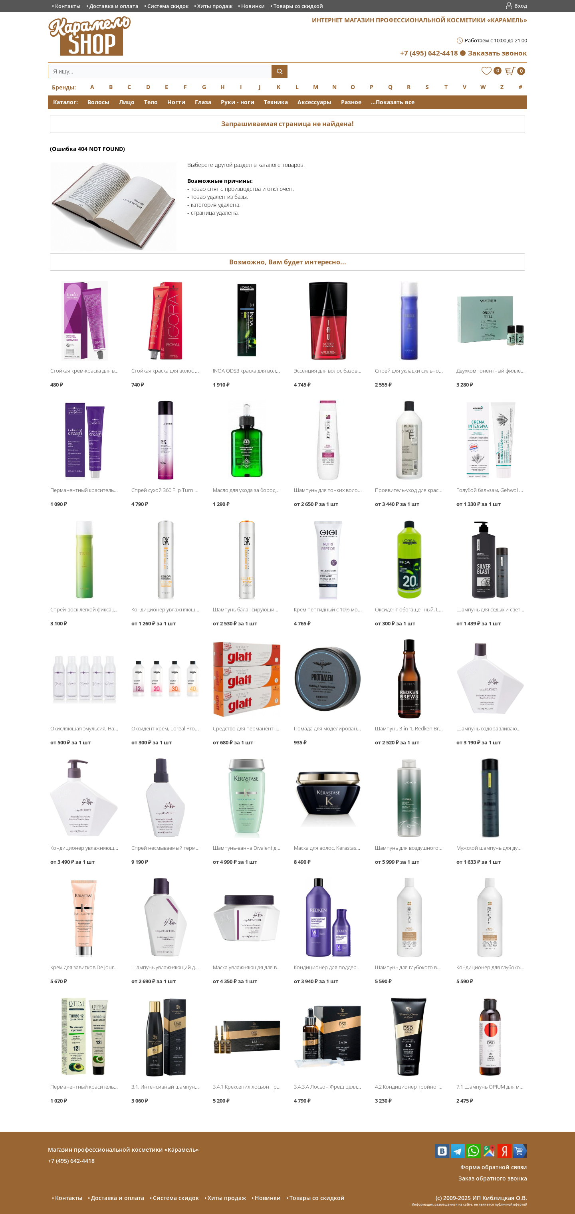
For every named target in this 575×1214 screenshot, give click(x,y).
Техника (276, 102)
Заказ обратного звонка (492, 1178)
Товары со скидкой (298, 6)
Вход (520, 5)
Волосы (98, 102)
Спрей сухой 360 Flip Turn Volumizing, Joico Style (188, 490)
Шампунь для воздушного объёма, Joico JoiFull (431, 847)
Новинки (253, 6)
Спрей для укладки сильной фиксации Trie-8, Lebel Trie (441, 370)
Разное (351, 102)
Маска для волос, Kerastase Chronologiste (343, 847)
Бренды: (64, 87)
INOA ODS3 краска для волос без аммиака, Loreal (271, 370)
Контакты (68, 6)
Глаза (203, 102)
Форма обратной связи (493, 1167)
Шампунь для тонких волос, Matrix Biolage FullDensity (358, 490)
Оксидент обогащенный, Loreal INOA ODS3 (426, 609)
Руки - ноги (237, 102)
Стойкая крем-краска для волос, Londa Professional (112, 370)
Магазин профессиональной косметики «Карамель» (123, 1149)
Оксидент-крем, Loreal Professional (173, 728)
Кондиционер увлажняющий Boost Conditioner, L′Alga (115, 847)
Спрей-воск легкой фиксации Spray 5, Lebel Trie (107, 609)
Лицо (127, 102)
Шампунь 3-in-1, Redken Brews (411, 728)
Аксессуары (314, 102)
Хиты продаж (214, 6)
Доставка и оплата (114, 6)
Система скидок (167, 6)
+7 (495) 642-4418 (429, 53)
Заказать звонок (497, 53)
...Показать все (392, 102)
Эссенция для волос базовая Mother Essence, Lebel (355, 370)
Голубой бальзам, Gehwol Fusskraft (498, 490)
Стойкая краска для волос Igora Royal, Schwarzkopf (192, 370)
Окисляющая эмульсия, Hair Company (95, 728)
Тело (151, 102)
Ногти (176, 102)
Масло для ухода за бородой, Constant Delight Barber (276, 490)
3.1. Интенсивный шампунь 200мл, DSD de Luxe (188, 1086)
